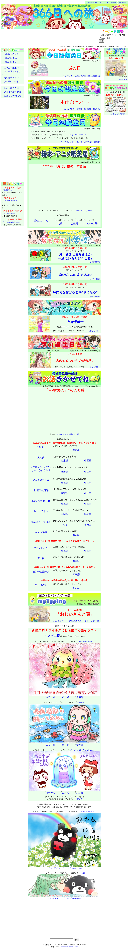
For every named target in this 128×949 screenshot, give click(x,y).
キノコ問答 (41, 532)
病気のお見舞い (41, 571)
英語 (60, 223)
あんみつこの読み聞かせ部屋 (68, 434)
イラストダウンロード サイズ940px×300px (64, 898)
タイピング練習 (91, 621)
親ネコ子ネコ (41, 511)
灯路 (83, 873)
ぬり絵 (65, 697)
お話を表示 (122, 79)
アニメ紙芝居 (75, 621)
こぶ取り (41, 447)
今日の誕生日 (10, 62)
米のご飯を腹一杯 (40, 501)
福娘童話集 (8, 190)
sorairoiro (80, 702)
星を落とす (41, 585)
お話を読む (58, 621)
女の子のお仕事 (11, 81)
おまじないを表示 (118, 113)
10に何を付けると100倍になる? (75, 292)
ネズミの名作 (41, 548)
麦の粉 (40, 558)
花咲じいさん (41, 220)
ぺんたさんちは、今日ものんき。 (82, 750)
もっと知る (81, 76)
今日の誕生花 (10, 58)
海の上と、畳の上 (40, 522)
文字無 (79, 697)
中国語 (87, 460)
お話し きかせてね (12, 96)
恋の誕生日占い (11, 77)
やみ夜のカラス (41, 480)
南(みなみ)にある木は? (75, 275)
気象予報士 (76, 322)
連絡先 (79, 799)
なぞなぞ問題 (95, 262)
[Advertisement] (31, 2)
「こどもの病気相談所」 (11, 222)
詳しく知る (94, 367)
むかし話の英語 (11, 88)
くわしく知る (93, 331)
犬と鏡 (40, 457)
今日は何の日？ (11, 54)
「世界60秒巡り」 (9, 213)
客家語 (74, 223)
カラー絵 (50, 697)
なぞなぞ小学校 (11, 68)
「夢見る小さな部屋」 (84, 210)
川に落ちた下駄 (41, 490)
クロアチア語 (90, 223)
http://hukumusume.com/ (69, 947)
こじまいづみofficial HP (77, 135)
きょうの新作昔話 (12, 92)
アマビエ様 (52, 636)
